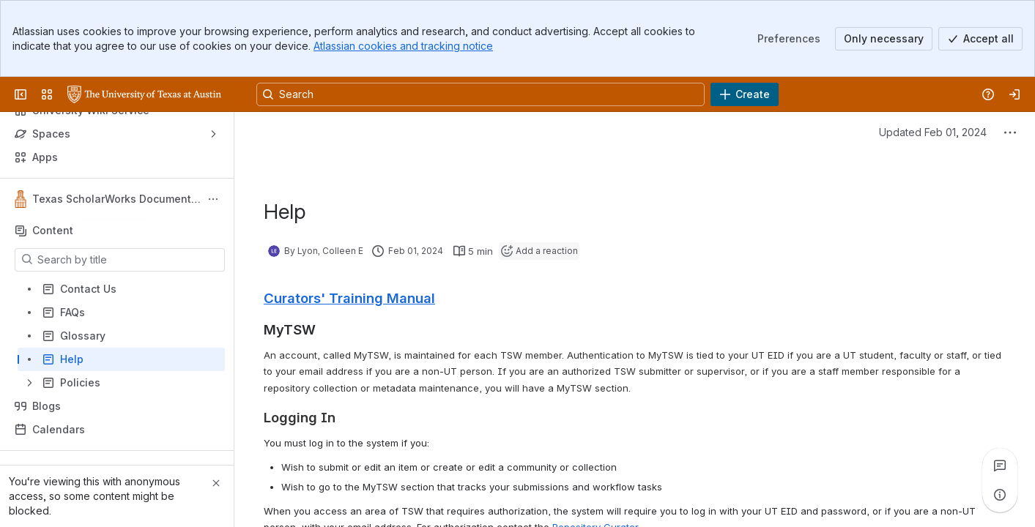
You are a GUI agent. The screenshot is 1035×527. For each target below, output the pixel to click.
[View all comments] (1000, 465)
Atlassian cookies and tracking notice (403, 46)
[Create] (745, 94)
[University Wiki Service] (144, 94)
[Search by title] (128, 260)
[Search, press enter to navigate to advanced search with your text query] (480, 94)
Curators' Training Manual (349, 298)
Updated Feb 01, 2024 (933, 132)
